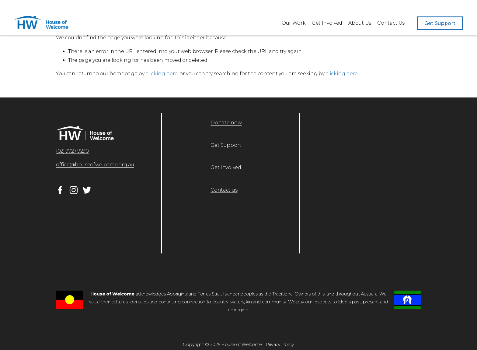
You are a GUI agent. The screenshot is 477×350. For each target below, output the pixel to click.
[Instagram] (73, 190)
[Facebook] (60, 190)
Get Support (440, 23)
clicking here (161, 73)
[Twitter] (87, 190)
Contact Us (391, 23)
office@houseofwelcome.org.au (95, 165)
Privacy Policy (280, 344)
